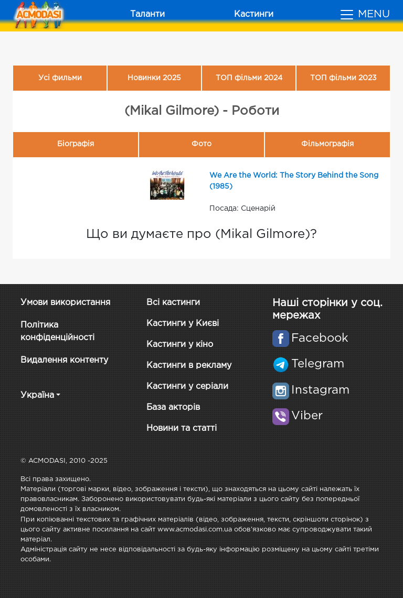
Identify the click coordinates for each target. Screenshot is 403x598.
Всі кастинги (173, 303)
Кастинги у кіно (179, 345)
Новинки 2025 (154, 78)
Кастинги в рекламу (188, 365)
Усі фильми (60, 78)
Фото (201, 144)
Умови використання (65, 303)
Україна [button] (37, 395)
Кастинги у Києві (182, 324)
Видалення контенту (64, 360)
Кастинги (253, 14)
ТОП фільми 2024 (249, 78)
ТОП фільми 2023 (343, 78)
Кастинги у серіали (187, 386)
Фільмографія (327, 144)
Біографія (75, 144)
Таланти (147, 14)
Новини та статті (181, 428)
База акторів (173, 407)
